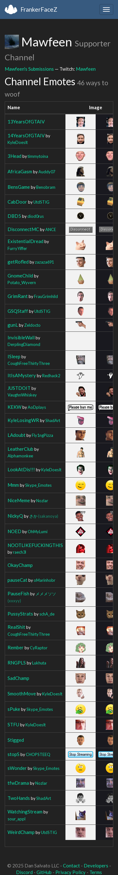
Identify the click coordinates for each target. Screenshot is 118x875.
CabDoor (17, 202)
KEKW (14, 407)
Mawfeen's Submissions (29, 69)
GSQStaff (18, 311)
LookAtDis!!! (21, 469)
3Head (14, 156)
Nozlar (42, 500)
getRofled (18, 262)
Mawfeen (86, 69)
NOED (14, 531)
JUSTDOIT (19, 388)
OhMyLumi (38, 531)
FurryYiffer (17, 248)
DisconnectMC (23, 229)
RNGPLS (17, 662)
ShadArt (52, 420)
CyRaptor (39, 647)
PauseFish (18, 593)
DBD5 (14, 216)
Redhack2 (51, 375)
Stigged (16, 740)
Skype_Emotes (38, 485)
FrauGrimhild (46, 296)
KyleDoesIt (18, 142)
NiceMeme (19, 500)
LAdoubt (16, 435)
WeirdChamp (21, 832)
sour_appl (16, 818)
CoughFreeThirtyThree (29, 363)
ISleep (14, 356)
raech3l (19, 552)
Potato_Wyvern (22, 282)
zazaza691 (44, 262)
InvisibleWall (21, 337)
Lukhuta (39, 662)
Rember (16, 647)
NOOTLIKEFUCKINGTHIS (35, 545)
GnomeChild (20, 275)
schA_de (46, 613)
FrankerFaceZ (38, 9)
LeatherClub (20, 449)
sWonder (17, 768)
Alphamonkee (20, 455)
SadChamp (18, 678)
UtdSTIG (41, 202)
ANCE (50, 229)
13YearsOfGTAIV (26, 121)
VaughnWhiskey (22, 394)
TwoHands (19, 798)
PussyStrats (20, 613)
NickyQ (15, 516)
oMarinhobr (44, 580)
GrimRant (18, 296)
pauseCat (17, 580)
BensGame (19, 187)
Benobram (45, 187)
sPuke (14, 709)
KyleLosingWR (23, 420)
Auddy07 (46, 171)
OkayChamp (20, 565)
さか (43, 516)
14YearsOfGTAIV (26, 135)
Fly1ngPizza (42, 435)
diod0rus (35, 216)
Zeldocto (32, 325)
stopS (14, 754)
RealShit (16, 627)
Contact (71, 865)
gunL (13, 325)
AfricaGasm (20, 171)
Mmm (13, 485)
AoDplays (37, 407)
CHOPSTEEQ (38, 754)
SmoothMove (22, 693)
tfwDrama (18, 783)
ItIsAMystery (22, 375)
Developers (96, 865)
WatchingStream (25, 811)
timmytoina (38, 156)
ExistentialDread (25, 241)
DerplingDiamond (24, 344)
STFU (13, 724)
